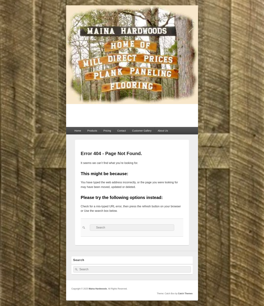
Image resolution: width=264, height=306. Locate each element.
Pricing (107, 130)
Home (77, 130)
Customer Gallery (142, 130)
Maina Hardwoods (98, 113)
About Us (163, 130)
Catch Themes (185, 293)
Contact (121, 130)
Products (92, 130)
